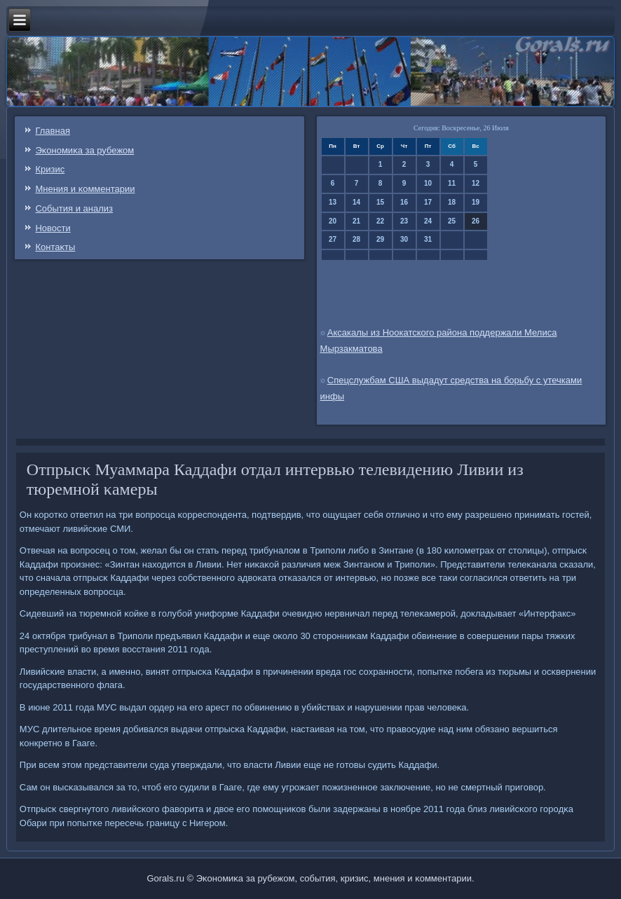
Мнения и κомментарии (85, 189)
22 (380, 221)
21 (356, 221)
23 (404, 221)
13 (332, 202)
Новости (52, 228)
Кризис (49, 169)
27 (332, 239)
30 (404, 239)
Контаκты (55, 247)
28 (356, 239)
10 (428, 183)
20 (332, 221)
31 (428, 239)
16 (404, 202)
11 (452, 183)
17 (428, 202)
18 (452, 202)
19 (475, 202)
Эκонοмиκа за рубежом (84, 150)
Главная (52, 130)
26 (475, 221)
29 (380, 239)
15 (380, 202)
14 (356, 202)
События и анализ (74, 208)
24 (428, 221)
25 (452, 221)
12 (475, 183)
